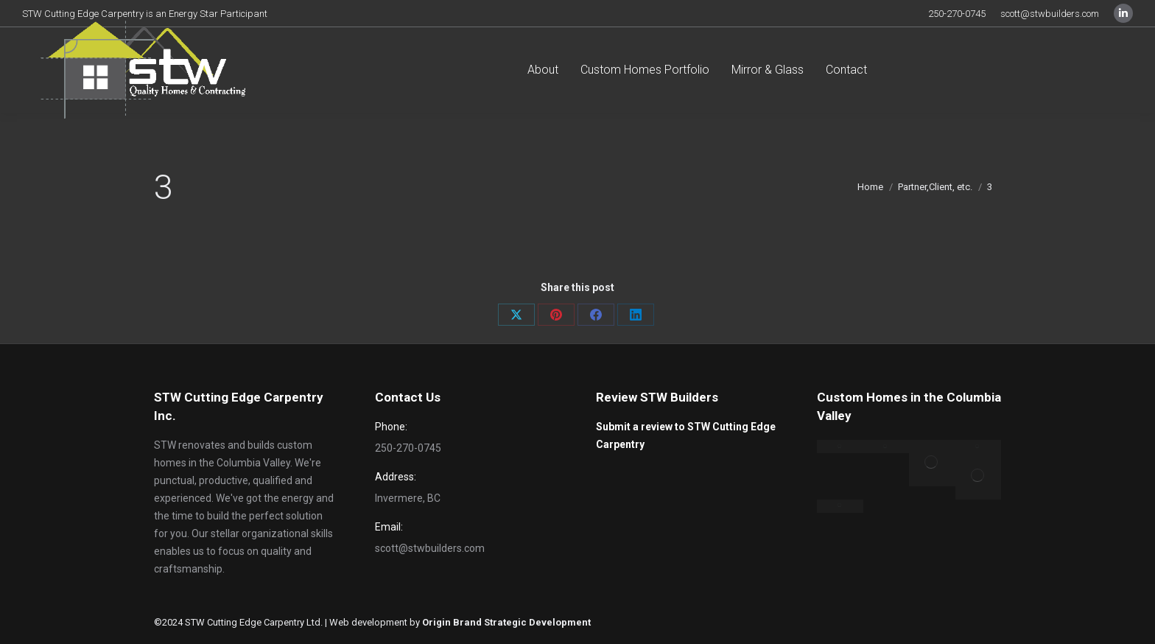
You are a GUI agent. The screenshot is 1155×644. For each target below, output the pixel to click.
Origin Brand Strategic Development (506, 622)
